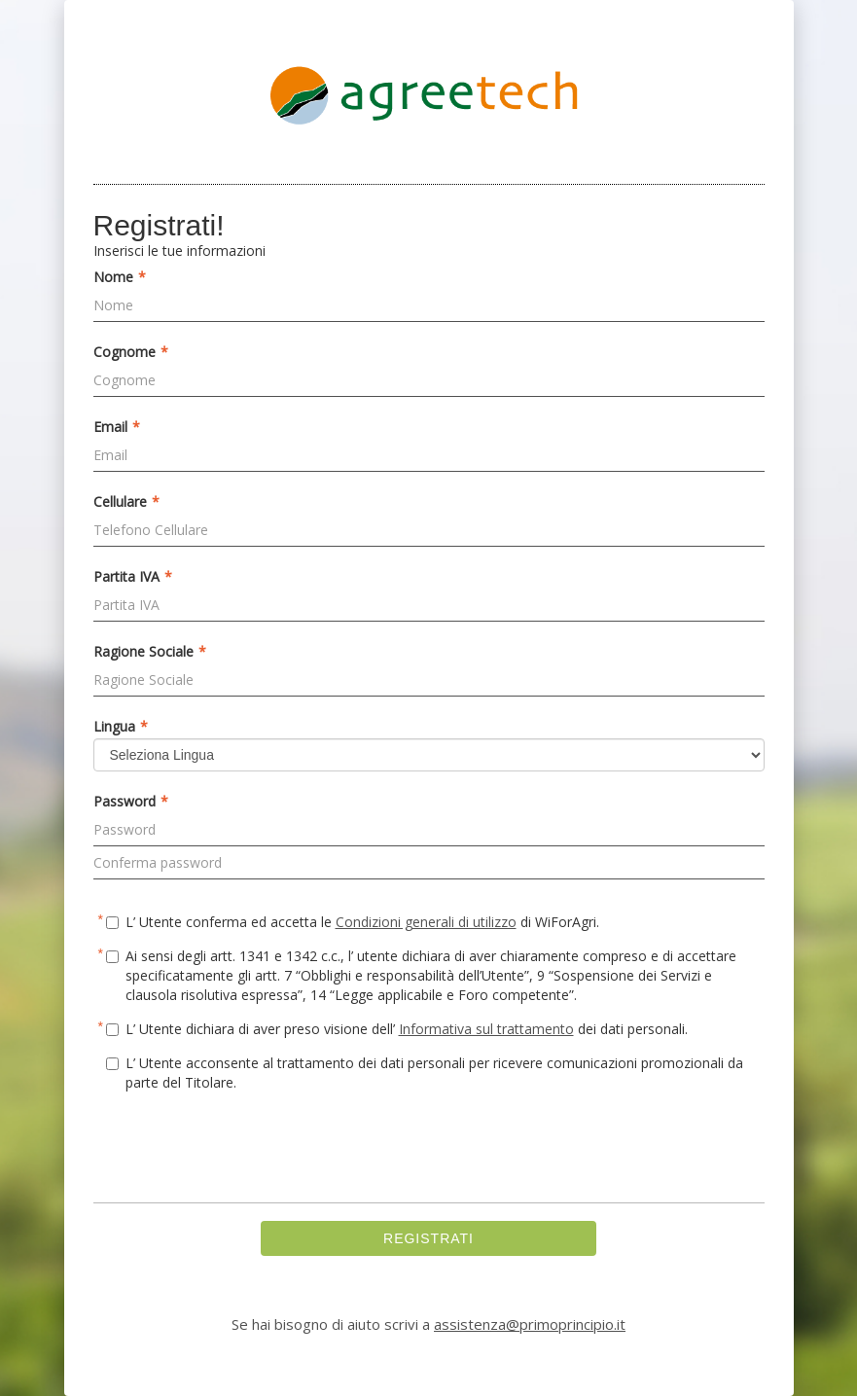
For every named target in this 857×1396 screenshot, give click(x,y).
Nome (119, 277)
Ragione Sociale (149, 652)
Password (130, 801)
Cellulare (126, 502)
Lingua (120, 727)
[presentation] (241, 1150)
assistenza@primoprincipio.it (529, 1324)
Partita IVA (132, 577)
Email (116, 427)
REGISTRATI (428, 1238)
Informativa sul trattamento (486, 1029)
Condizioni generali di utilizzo (426, 922)
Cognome (130, 352)
